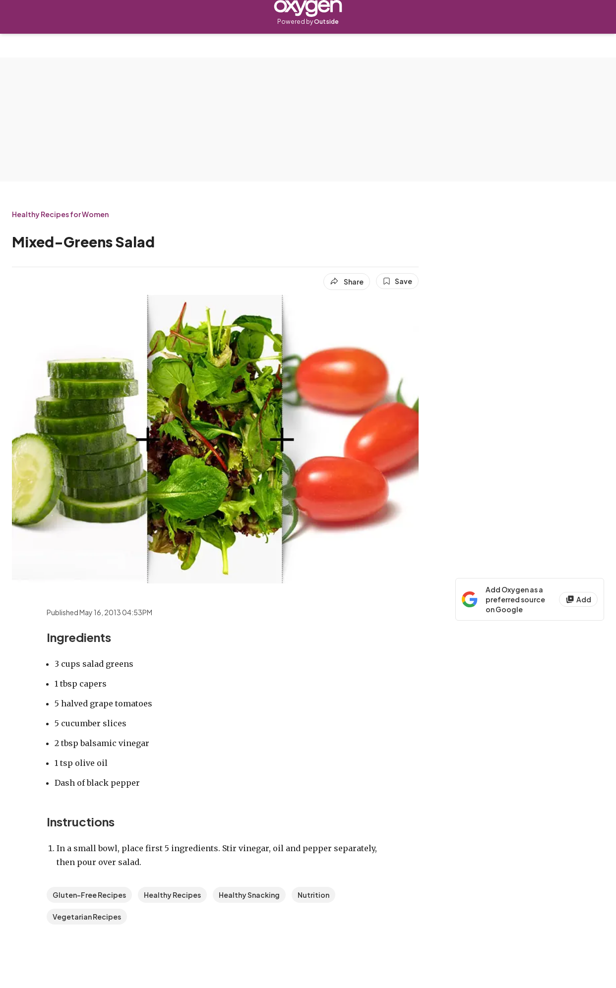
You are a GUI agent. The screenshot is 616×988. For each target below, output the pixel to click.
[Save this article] (397, 281)
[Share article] (346, 281)
